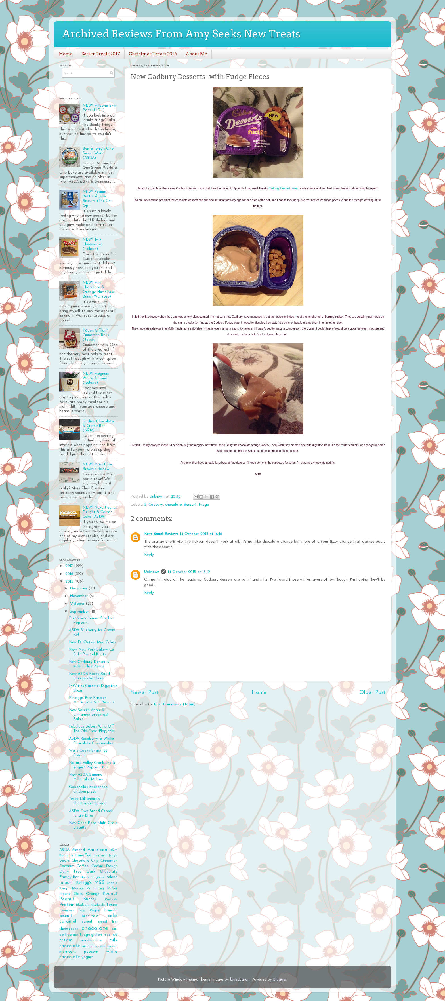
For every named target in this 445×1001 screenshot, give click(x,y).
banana (110, 910)
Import (66, 882)
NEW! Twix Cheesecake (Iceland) (92, 244)
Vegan (94, 910)
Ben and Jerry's (106, 855)
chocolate (173, 505)
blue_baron (239, 979)
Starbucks (98, 905)
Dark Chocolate (102, 871)
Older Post (372, 692)
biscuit (65, 916)
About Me (196, 53)
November (79, 596)
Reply (149, 555)
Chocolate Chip (85, 861)
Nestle (65, 894)
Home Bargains (92, 877)
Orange (92, 894)
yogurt (87, 957)
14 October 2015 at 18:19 (189, 572)
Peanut (109, 894)
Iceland (111, 877)
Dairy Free (70, 871)
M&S (99, 882)
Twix (81, 910)
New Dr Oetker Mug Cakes (92, 642)
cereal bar (107, 922)
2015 (69, 581)
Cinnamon (108, 861)
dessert (190, 505)
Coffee (82, 866)
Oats (78, 894)
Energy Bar (69, 877)
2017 (69, 566)
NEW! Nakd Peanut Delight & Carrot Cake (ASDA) (100, 512)
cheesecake (68, 929)
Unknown (151, 572)
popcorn (91, 952)
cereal (87, 922)
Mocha (77, 888)
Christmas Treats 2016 (153, 53)
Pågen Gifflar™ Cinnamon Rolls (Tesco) (96, 335)
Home (66, 53)
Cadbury (155, 505)
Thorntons (66, 910)
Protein (67, 905)
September (80, 612)
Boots (64, 861)
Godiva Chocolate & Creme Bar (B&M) (98, 426)
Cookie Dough (104, 866)
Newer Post (144, 692)
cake (112, 916)
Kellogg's (84, 883)
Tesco (111, 905)
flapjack (71, 935)
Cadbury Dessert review (284, 188)
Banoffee (83, 855)
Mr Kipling (95, 888)
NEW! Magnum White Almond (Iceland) (96, 378)
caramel (67, 921)
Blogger (279, 979)
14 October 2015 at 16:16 (201, 534)
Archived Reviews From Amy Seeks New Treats (181, 34)
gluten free (100, 935)
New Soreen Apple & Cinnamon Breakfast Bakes (89, 714)
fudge (204, 505)
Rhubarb (83, 905)
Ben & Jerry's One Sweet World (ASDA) (98, 153)
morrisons (67, 952)
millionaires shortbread (99, 946)
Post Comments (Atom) (175, 704)
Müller (112, 888)
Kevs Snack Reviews (161, 534)
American (97, 850)
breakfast (90, 916)
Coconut (66, 866)
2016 (69, 574)
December (79, 588)
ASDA (64, 850)
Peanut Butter (77, 899)
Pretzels (111, 899)
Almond (78, 850)
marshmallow (91, 940)
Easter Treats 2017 (100, 53)
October (78, 604)
